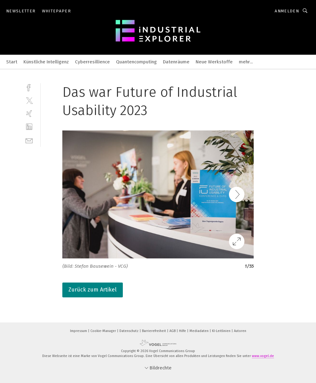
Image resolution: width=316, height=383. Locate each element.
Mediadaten (199, 331)
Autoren (240, 331)
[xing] (29, 113)
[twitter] (29, 100)
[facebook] (29, 87)
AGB (173, 331)
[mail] (29, 140)
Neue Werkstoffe (214, 62)
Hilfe (183, 331)
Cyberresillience (92, 62)
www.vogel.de (263, 356)
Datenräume (176, 62)
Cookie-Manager (103, 331)
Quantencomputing (136, 62)
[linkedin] (29, 127)
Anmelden (287, 11)
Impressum (79, 331)
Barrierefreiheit (154, 331)
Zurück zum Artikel (93, 289)
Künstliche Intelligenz (46, 62)
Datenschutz (129, 331)
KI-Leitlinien (221, 331)
